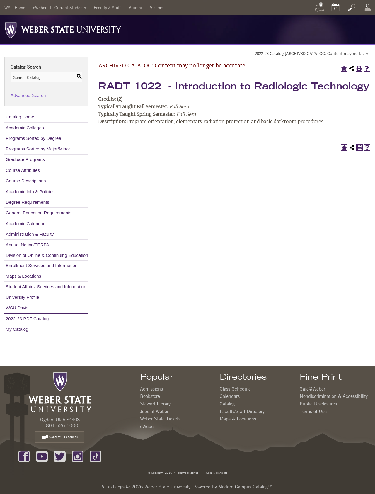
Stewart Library (155, 404)
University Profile (22, 297)
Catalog (227, 404)
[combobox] (311, 53)
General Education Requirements (39, 212)
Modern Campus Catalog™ (245, 487)
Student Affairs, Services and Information (46, 286)
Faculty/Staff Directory (242, 411)
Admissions (151, 389)
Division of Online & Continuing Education (47, 255)
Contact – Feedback (59, 437)
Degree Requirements (28, 202)
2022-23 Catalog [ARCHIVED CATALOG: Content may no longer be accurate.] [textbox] (312, 54)
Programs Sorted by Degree (33, 138)
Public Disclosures (318, 404)
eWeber (40, 7)
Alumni (135, 7)
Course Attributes (23, 170)
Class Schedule (235, 389)
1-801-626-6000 (60, 425)
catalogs (116, 487)
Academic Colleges (25, 127)
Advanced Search (28, 95)
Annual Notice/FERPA (27, 244)
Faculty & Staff (107, 7)
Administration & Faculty (30, 234)
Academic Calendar (25, 223)
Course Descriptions (26, 180)
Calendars (230, 396)
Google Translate (216, 472)
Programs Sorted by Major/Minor (38, 148)
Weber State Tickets (160, 419)
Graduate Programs (25, 159)
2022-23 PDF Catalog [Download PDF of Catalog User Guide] (27, 318)
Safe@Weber (312, 389)
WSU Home (14, 7)
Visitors (156, 7)
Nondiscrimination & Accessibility (334, 396)
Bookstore (150, 396)
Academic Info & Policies (30, 191)
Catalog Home (20, 116)
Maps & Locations (23, 276)
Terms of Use (313, 411)
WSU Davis (17, 307)
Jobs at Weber (154, 411)
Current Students (70, 7)
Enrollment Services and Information (42, 265)
